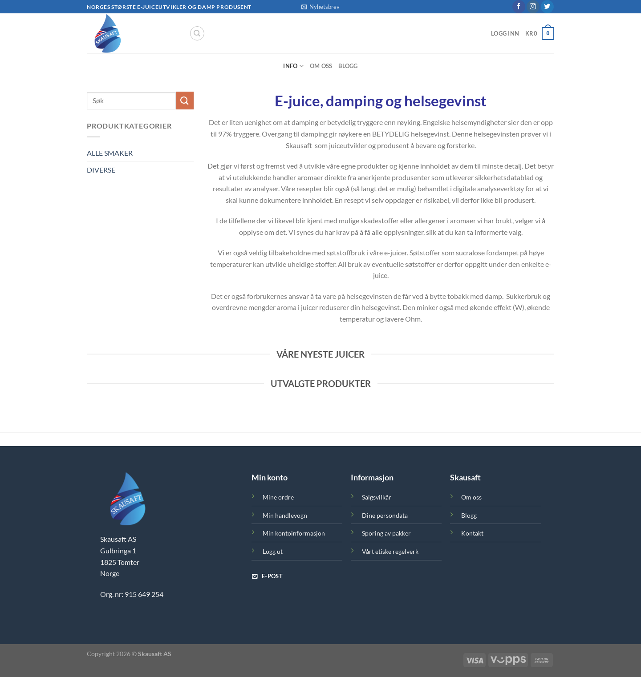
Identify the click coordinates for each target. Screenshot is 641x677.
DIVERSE (101, 169)
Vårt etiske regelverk (390, 551)
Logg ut (273, 551)
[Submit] (185, 100)
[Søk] (197, 33)
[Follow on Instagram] (533, 6)
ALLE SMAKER (110, 153)
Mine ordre (278, 497)
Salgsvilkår (376, 497)
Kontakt (472, 533)
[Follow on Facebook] (518, 6)
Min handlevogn (285, 515)
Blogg (347, 65)
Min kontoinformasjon (294, 533)
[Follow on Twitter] (547, 6)
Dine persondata (385, 515)
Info (293, 66)
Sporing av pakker (386, 533)
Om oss (321, 65)
